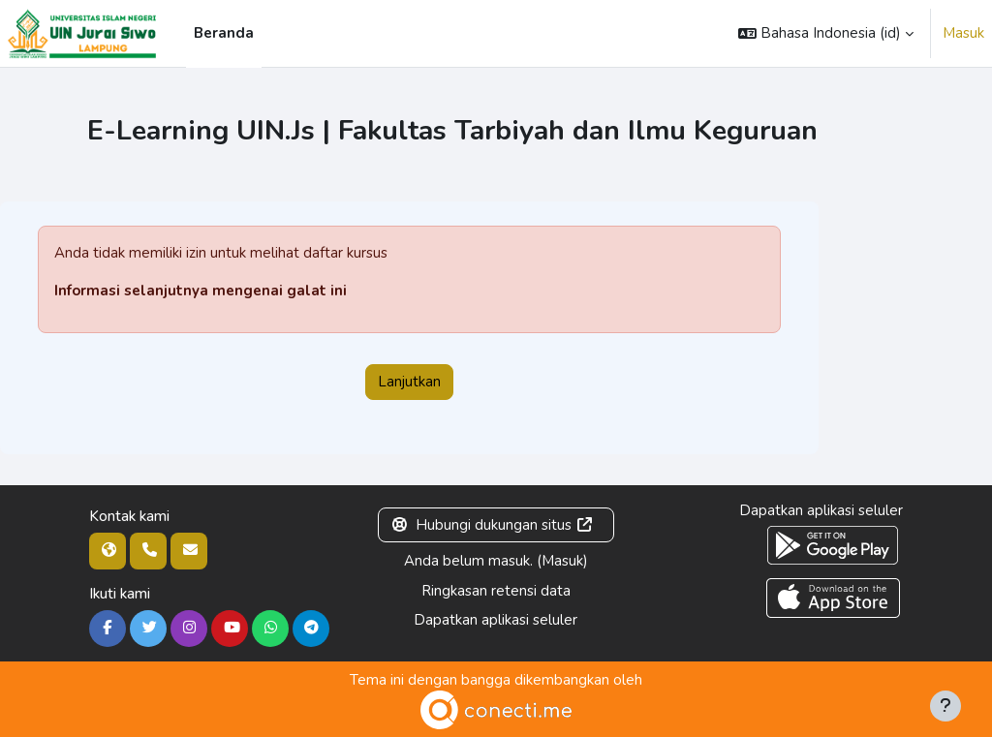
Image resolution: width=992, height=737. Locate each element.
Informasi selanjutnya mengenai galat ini (200, 290)
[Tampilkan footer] (945, 706)
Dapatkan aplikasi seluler (495, 620)
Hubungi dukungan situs (492, 525)
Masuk (963, 33)
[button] (826, 33)
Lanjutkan (409, 381)
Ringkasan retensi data (496, 590)
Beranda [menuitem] (224, 33)
